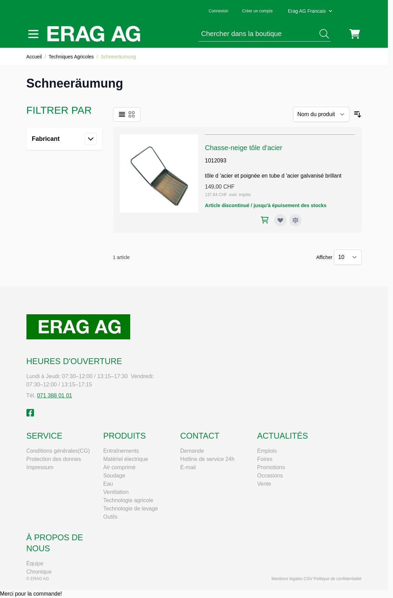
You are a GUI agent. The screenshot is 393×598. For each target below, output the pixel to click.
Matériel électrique (125, 459)
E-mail (188, 467)
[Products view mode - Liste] (122, 114)
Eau (108, 484)
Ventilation (116, 492)
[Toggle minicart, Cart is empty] (355, 34)
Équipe (35, 563)
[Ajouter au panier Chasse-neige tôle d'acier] (264, 220)
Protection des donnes (53, 459)
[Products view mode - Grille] (131, 114)
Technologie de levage (130, 508)
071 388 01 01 (54, 395)
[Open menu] (33, 34)
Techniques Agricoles (71, 56)
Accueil (34, 56)
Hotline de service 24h (207, 459)
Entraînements (121, 451)
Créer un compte (257, 11)
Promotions (271, 467)
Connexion (218, 11)
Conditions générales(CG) (58, 451)
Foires (264, 459)
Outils (110, 517)
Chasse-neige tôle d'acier (243, 147)
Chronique (39, 572)
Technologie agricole (128, 500)
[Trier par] (321, 114)
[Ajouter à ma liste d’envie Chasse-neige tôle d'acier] (280, 220)
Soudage (114, 475)
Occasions (270, 475)
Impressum (40, 467)
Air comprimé (119, 467)
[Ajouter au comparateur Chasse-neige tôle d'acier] (295, 220)
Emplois (267, 451)
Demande (192, 451)
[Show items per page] (348, 257)
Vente (264, 484)
